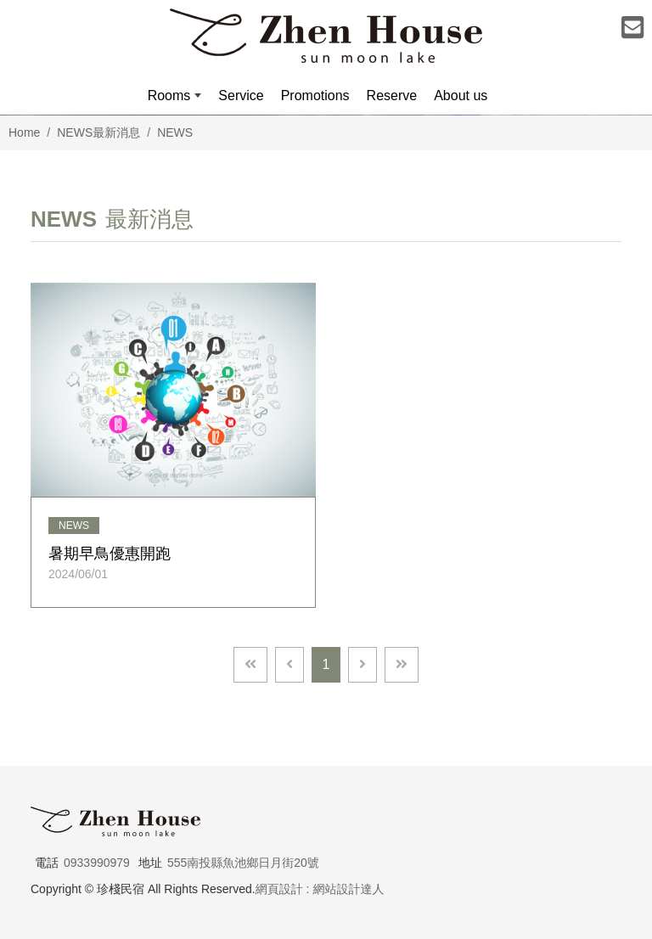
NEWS (175, 132)
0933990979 (97, 862)
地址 (150, 862)
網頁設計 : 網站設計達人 (320, 889)
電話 (47, 862)
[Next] (362, 665)
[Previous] (289, 665)
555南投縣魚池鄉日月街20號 (243, 862)
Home (24, 132)
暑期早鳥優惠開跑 (109, 553)
